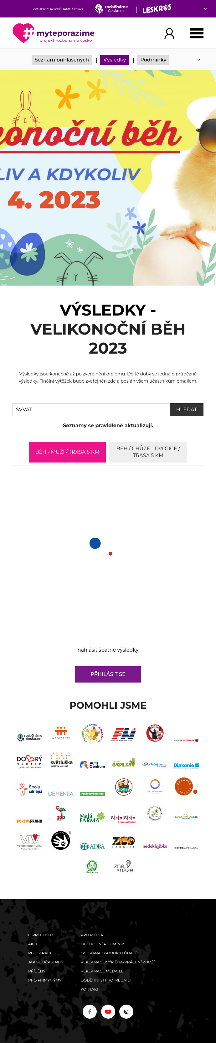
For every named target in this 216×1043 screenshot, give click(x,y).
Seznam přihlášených (62, 60)
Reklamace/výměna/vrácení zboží (117, 962)
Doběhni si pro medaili (105, 980)
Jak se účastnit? (45, 962)
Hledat (186, 410)
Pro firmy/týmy (45, 980)
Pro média (91, 935)
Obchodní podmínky (102, 944)
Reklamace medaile (101, 971)
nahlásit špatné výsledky (108, 650)
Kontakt (89, 989)
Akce (33, 944)
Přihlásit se (107, 674)
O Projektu (40, 935)
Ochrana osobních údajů (108, 953)
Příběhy (36, 971)
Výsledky (114, 60)
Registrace (40, 953)
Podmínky (153, 60)
